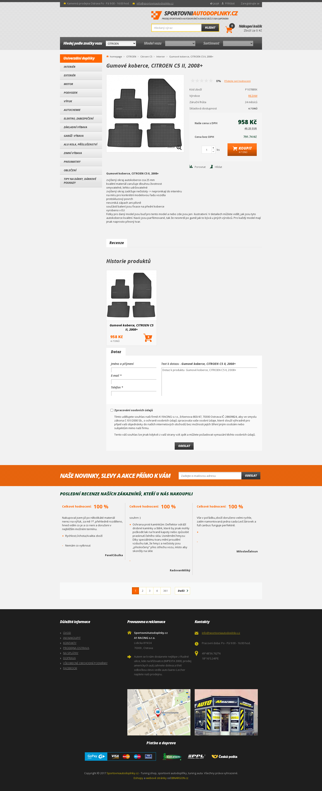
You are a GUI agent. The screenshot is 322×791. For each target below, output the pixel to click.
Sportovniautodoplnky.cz (123, 773)
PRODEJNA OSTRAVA (76, 648)
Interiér (69, 67)
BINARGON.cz (179, 778)
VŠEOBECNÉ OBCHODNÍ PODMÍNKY (85, 663)
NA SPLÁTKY (70, 653)
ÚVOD (67, 633)
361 (165, 591)
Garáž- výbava (74, 136)
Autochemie (72, 110)
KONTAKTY (69, 643)
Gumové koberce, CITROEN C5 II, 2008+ (131, 327)
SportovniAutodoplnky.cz (194, 15)
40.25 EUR (250, 128)
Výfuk (68, 101)
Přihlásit (230, 3)
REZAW (252, 96)
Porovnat (200, 167)
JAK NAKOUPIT (72, 638)
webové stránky (156, 778)
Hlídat (218, 167)
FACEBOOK (70, 668)
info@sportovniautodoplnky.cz (155, 3)
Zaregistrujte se (250, 3)
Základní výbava (75, 127)
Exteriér (70, 75)
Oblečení (70, 170)
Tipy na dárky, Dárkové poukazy (80, 181)
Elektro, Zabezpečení (78, 118)
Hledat (210, 27)
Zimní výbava (73, 153)
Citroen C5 (146, 56)
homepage (116, 56)
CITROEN (131, 56)
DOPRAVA (69, 658)
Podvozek (70, 92)
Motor (68, 84)
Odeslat (251, 475)
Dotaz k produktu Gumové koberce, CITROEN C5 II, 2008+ (209, 381)
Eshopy (138, 778)
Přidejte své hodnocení (237, 80)
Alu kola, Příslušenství (80, 144)
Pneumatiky (72, 162)
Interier (160, 56)
